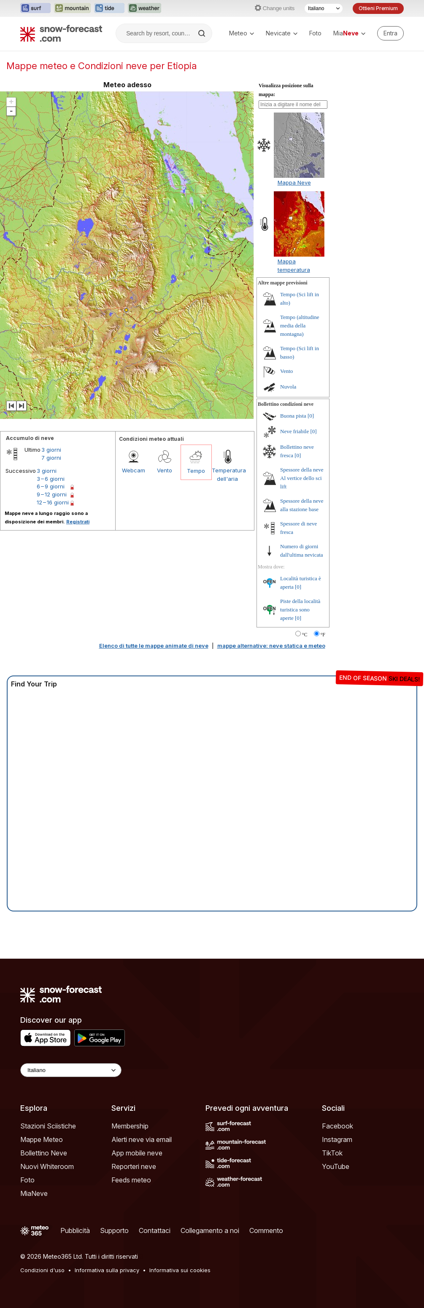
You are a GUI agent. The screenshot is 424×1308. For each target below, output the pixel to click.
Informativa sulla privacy (107, 1270)
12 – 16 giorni (53, 502)
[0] (311, 416)
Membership (130, 1126)
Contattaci (154, 1230)
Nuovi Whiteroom (47, 1166)
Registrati (77, 522)
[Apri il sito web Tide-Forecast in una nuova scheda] (109, 8)
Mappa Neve (294, 182)
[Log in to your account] (390, 33)
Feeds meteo (131, 1180)
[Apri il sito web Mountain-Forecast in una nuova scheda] (72, 8)
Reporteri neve (133, 1166)
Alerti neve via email (141, 1139)
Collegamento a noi (210, 1230)
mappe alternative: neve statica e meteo (271, 645)
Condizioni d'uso (42, 1270)
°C (305, 635)
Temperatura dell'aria (227, 474)
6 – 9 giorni (51, 486)
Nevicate (281, 33)
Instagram (337, 1139)
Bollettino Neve (43, 1153)
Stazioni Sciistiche (48, 1126)
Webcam (133, 470)
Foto (315, 33)
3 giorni (51, 449)
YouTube (335, 1166)
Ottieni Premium (378, 8)
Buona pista (293, 416)
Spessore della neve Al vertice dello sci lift (302, 478)
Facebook (337, 1126)
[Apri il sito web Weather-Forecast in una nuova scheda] (144, 8)
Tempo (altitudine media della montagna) (299, 325)
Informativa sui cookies (180, 1270)
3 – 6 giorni (51, 478)
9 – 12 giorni (52, 494)
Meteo (241, 33)
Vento (164, 470)
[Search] (202, 33)
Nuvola (288, 386)
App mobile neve (136, 1153)
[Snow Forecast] (61, 33)
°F (323, 635)
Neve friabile (294, 431)
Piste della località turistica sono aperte (300, 609)
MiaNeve (34, 1193)
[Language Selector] (71, 1070)
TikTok (332, 1153)
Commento (266, 1230)
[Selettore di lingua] (324, 8)
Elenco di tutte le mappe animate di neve (153, 645)
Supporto (114, 1230)
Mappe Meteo (41, 1139)
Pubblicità (75, 1230)
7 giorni (51, 457)
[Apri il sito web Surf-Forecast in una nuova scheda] (35, 8)
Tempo (196, 470)
